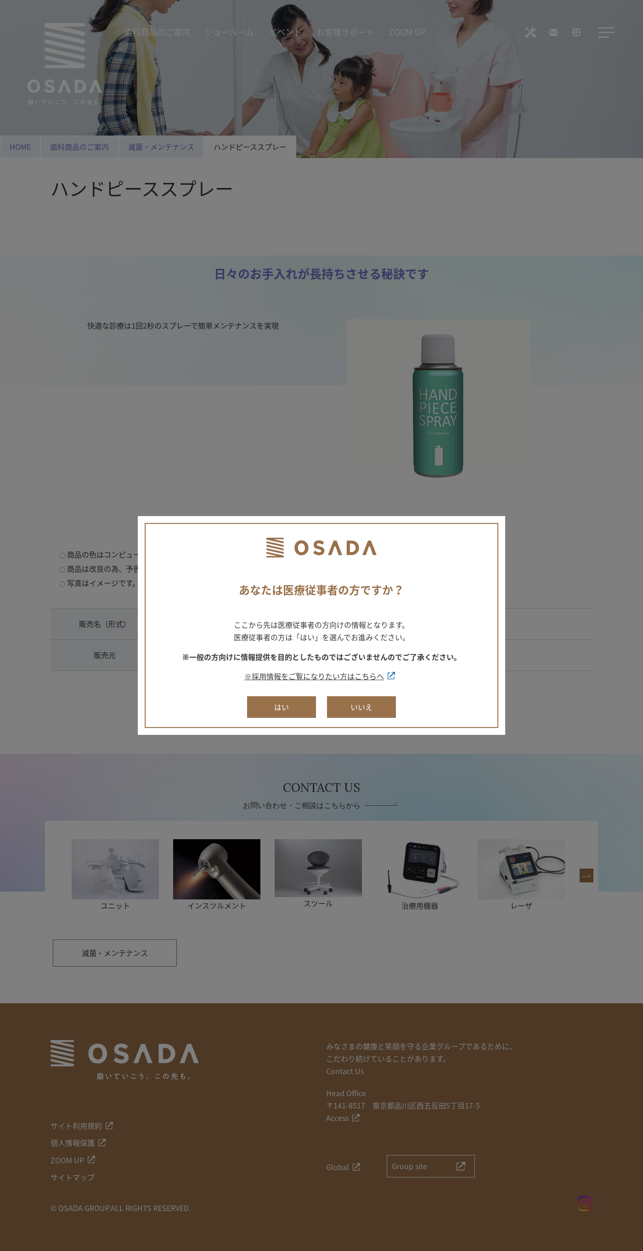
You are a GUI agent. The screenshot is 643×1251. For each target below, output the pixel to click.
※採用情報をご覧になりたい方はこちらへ (314, 676)
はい (281, 706)
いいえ (361, 706)
